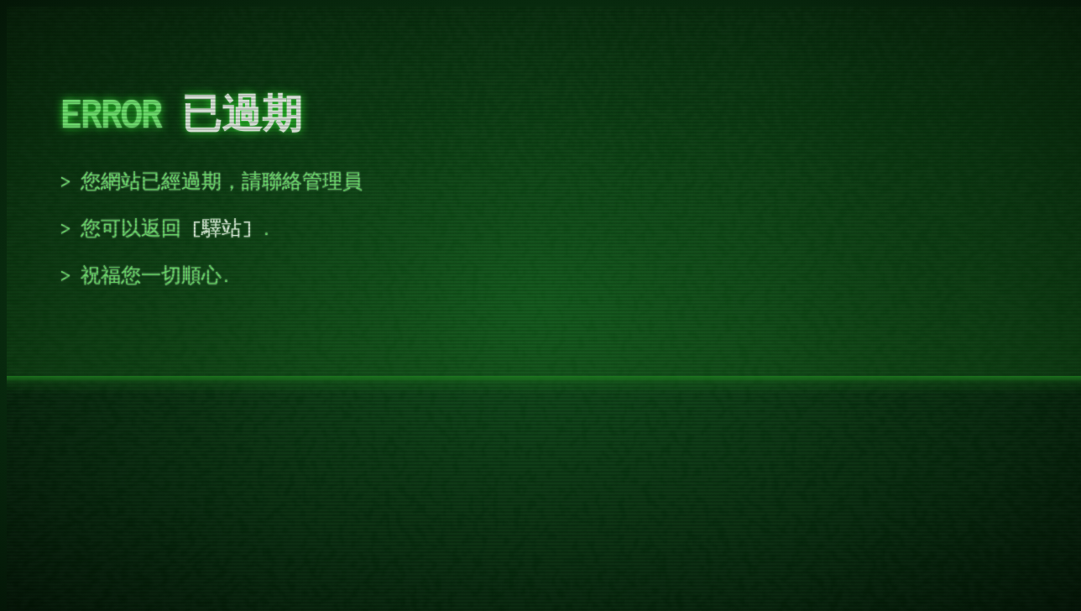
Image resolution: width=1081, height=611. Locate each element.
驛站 (221, 228)
